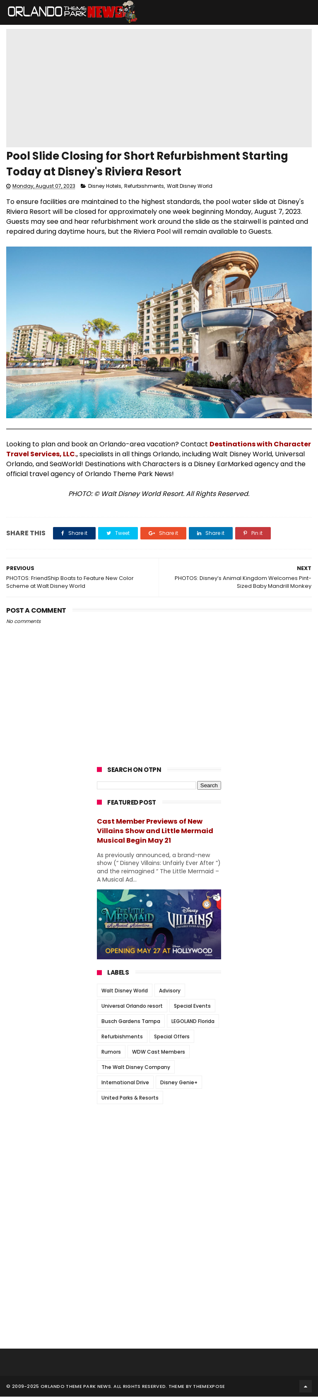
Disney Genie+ (179, 1083)
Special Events (192, 1006)
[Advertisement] (159, 1163)
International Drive (125, 1083)
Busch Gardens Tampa (130, 1022)
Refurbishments (144, 186)
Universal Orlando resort (132, 1006)
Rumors (111, 1052)
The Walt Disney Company (135, 1067)
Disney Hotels (104, 186)
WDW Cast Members (158, 1052)
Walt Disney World (189, 186)
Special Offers (172, 1037)
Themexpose (209, 1386)
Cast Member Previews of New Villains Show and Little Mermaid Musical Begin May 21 (155, 831)
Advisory (170, 991)
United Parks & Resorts (130, 1098)
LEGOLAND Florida (192, 1022)
